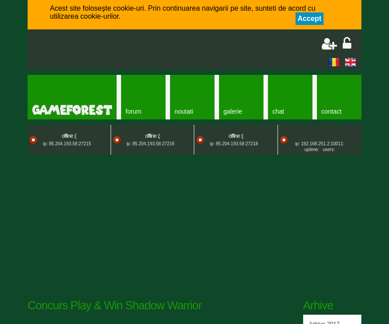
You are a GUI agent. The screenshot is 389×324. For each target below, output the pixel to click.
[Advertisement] (137, 50)
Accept (309, 18)
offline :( (69, 136)
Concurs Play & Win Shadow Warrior (115, 305)
